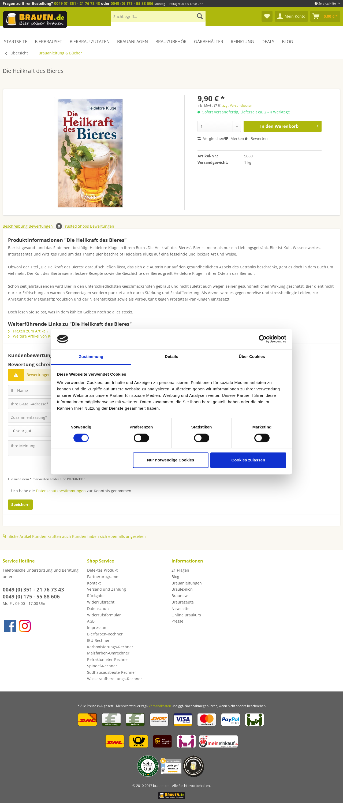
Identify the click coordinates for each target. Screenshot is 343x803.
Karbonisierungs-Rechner (110, 646)
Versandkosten (160, 706)
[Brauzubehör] (171, 41)
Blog (175, 576)
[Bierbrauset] (48, 41)
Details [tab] (171, 356)
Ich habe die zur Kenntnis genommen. (72, 490)
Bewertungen (46, 226)
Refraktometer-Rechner (108, 659)
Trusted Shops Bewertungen (88, 226)
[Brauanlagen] (132, 41)
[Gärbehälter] (208, 41)
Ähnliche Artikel (17, 536)
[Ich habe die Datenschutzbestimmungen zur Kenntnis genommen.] (10, 490)
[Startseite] (17, 41)
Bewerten (256, 138)
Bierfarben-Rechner (105, 634)
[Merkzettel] (267, 16)
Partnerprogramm (103, 576)
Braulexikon (182, 589)
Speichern (20, 504)
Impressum (97, 627)
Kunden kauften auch (51, 536)
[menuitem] (158, 19)
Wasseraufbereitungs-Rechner (114, 678)
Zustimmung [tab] (91, 356)
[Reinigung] (242, 41)
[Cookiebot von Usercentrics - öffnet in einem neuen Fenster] (262, 339)
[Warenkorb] (325, 16)
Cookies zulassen (248, 460)
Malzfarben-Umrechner (108, 653)
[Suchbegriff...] (158, 16)
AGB (91, 621)
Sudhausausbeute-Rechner (111, 672)
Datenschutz (98, 608)
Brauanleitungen (187, 583)
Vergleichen (210, 138)
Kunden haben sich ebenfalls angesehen (109, 536)
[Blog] (287, 41)
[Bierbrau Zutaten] (89, 41)
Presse (177, 621)
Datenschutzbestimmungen (61, 490)
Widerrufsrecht (100, 602)
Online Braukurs (186, 614)
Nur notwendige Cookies (170, 460)
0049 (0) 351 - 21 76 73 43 (77, 3)
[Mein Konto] (291, 16)
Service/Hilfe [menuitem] (326, 3)
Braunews (180, 595)
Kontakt (94, 583)
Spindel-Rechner (102, 665)
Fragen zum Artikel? (28, 331)
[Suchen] (200, 16)
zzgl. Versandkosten (237, 105)
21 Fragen (180, 570)
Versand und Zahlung (106, 589)
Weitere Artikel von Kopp (32, 336)
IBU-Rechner (98, 640)
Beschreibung (15, 226)
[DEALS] (268, 41)
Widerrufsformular (104, 614)
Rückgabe (96, 595)
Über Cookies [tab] (252, 356)
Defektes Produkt (102, 570)
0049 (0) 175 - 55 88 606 (132, 3)
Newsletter (181, 608)
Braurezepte (183, 602)
